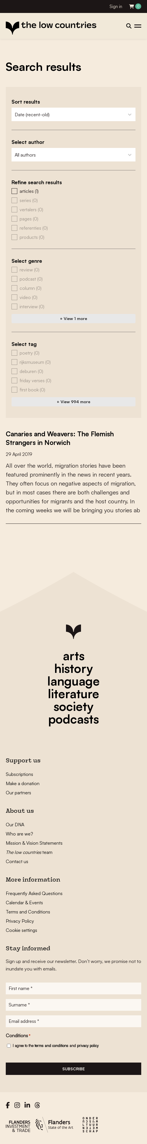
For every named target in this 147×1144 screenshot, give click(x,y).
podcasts (73, 718)
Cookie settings (21, 930)
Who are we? (19, 834)
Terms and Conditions (28, 912)
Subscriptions (19, 774)
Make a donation (22, 783)
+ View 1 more (73, 318)
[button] (73, 191)
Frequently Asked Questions (34, 893)
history (73, 668)
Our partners (18, 792)
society (73, 706)
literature (73, 693)
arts (73, 655)
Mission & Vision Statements (34, 843)
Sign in (116, 6)
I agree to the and (56, 1045)
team (29, 852)
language (73, 680)
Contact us (17, 861)
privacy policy (88, 1045)
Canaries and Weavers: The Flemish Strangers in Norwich (64, 438)
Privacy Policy (20, 921)
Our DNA (15, 824)
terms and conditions (51, 1045)
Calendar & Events (24, 902)
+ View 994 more (73, 401)
